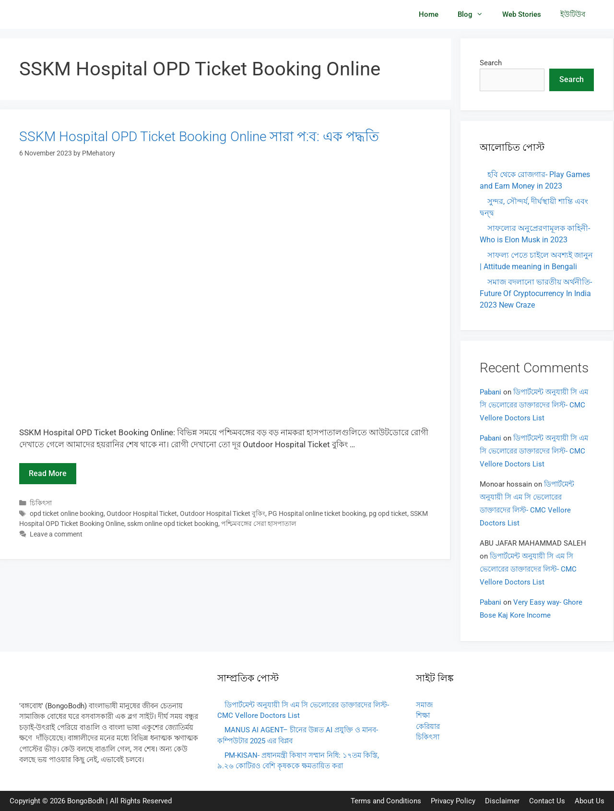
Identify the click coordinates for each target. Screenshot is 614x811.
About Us (589, 801)
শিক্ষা (423, 715)
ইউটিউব (572, 14)
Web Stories (521, 14)
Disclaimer (502, 801)
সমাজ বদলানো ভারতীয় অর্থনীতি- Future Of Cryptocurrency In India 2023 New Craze (536, 293)
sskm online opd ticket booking (172, 524)
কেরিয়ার (428, 726)
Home (428, 14)
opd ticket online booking (67, 514)
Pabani (490, 392)
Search (491, 63)
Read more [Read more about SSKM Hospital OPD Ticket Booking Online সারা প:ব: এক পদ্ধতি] (48, 473)
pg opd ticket (388, 514)
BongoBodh (85, 801)
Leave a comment (56, 534)
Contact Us (547, 801)
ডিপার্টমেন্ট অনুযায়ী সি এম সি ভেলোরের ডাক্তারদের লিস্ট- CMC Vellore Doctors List (534, 405)
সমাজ (424, 705)
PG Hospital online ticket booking (317, 514)
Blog (475, 14)
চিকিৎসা (41, 503)
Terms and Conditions (386, 801)
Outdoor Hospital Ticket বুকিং (222, 514)
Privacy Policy (453, 801)
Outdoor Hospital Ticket (141, 514)
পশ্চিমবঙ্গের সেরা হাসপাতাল (258, 524)
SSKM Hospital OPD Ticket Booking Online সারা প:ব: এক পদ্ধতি (199, 136)
